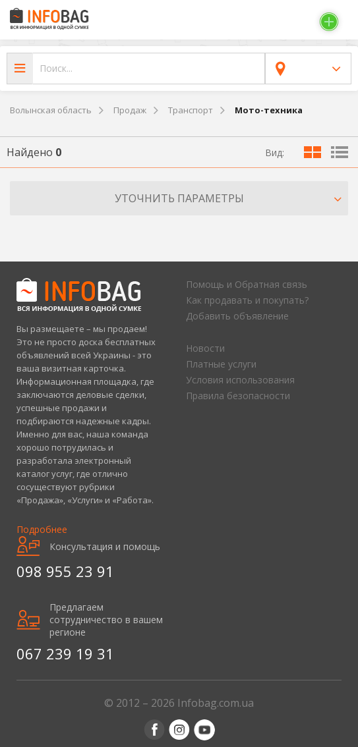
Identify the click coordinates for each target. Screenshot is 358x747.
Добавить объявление (237, 316)
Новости (205, 348)
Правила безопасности (238, 395)
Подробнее (41, 529)
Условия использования (240, 380)
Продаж (129, 110)
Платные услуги (221, 364)
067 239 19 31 (65, 653)
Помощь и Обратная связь (246, 284)
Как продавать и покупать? (247, 300)
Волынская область (51, 110)
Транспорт (190, 110)
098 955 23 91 (65, 571)
